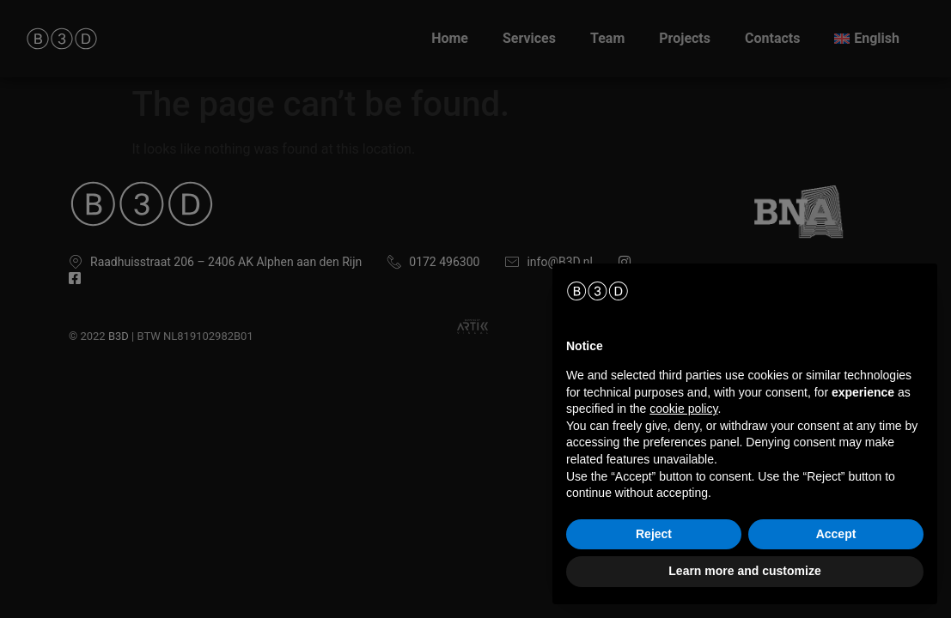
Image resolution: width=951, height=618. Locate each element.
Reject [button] (654, 534)
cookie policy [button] (683, 408)
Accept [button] (836, 534)
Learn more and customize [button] (744, 571)
